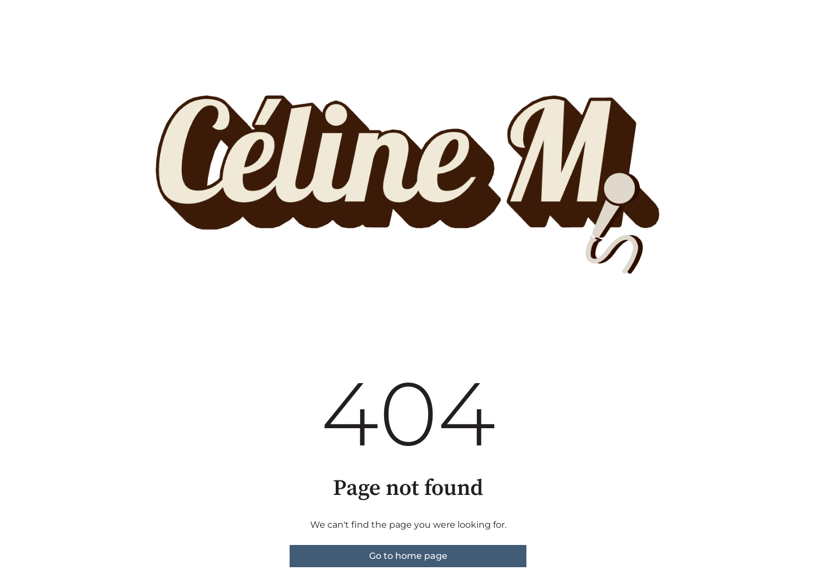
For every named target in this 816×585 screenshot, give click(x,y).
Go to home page (408, 556)
